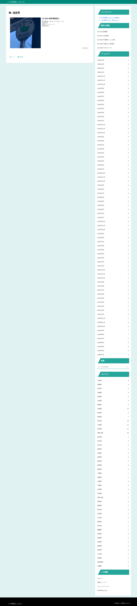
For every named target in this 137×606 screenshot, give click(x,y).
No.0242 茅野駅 (102, 31)
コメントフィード (103, 586)
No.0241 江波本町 (103, 36)
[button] (127, 367)
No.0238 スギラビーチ (104, 48)
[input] (113, 367)
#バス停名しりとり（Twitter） (110, 17)
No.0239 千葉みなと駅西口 (106, 44)
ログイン (100, 578)
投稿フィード (101, 582)
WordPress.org (102, 590)
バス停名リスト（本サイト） (110, 20)
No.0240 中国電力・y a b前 (106, 40)
